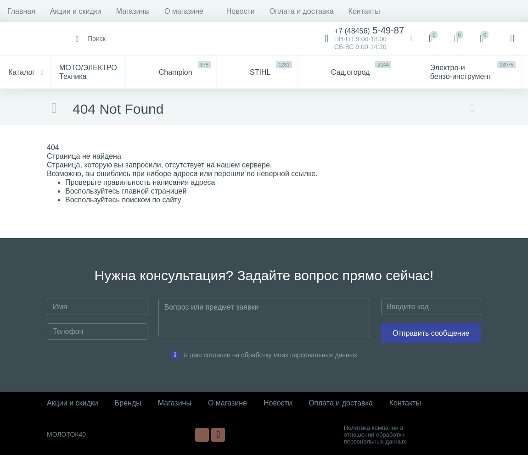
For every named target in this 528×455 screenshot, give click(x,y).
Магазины (133, 11)
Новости (240, 11)
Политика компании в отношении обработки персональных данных (375, 434)
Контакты (364, 11)
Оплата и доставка (302, 11)
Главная (21, 11)
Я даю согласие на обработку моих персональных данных (270, 355)
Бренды (128, 403)
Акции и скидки (75, 11)
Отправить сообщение (431, 333)
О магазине (188, 11)
